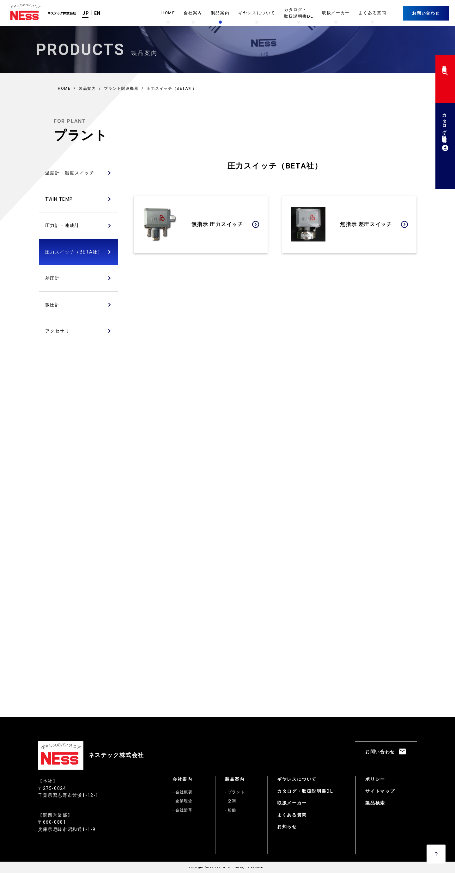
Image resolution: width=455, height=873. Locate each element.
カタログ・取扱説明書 (444, 131)
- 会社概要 (183, 792)
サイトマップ (380, 791)
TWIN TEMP (59, 199)
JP (85, 13)
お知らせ (287, 826)
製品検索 (444, 69)
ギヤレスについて (297, 779)
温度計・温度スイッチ (69, 172)
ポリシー (375, 779)
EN (97, 13)
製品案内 (235, 779)
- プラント (235, 792)
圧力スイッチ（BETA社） (74, 251)
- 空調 (230, 801)
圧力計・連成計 (62, 225)
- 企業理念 (183, 801)
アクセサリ (57, 330)
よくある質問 (292, 814)
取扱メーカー (292, 802)
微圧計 (52, 304)
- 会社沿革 (183, 810)
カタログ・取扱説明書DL (305, 791)
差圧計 (52, 278)
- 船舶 (230, 810)
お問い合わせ (426, 13)
